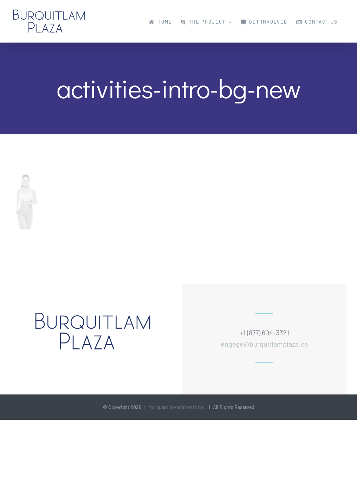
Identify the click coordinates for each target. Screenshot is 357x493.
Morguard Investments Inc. (177, 407)
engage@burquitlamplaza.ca (264, 344)
